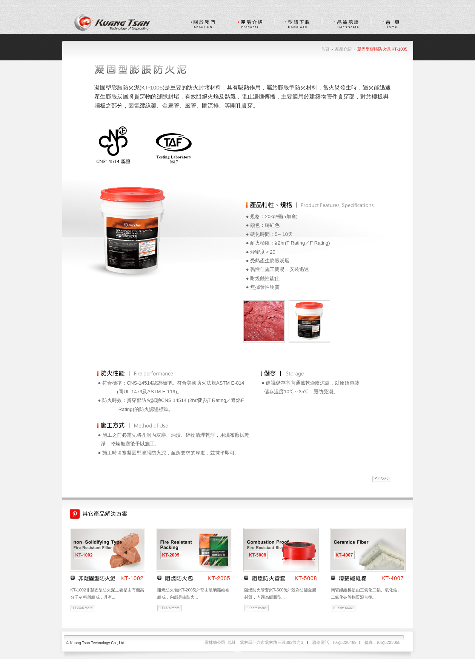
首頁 (325, 49)
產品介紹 (343, 49)
